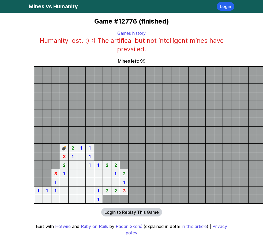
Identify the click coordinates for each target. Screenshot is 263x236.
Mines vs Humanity (53, 6)
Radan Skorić (129, 226)
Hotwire (63, 226)
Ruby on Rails (94, 226)
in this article (194, 226)
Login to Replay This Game (131, 212)
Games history (131, 33)
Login (225, 6)
